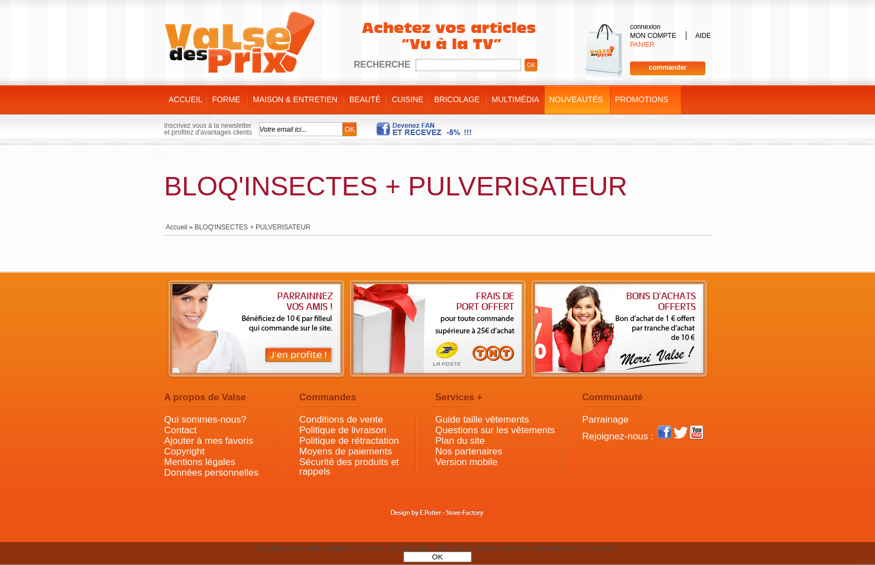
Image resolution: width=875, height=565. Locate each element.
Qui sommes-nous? (205, 419)
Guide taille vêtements (482, 419)
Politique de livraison (342, 430)
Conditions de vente (341, 419)
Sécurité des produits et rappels (349, 467)
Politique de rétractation (349, 440)
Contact (180, 430)
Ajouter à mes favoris (208, 440)
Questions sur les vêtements (495, 430)
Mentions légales (199, 462)
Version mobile (466, 462)
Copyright (184, 451)
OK (437, 557)
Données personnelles (211, 472)
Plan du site (460, 440)
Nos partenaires (468, 451)
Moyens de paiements (345, 451)
